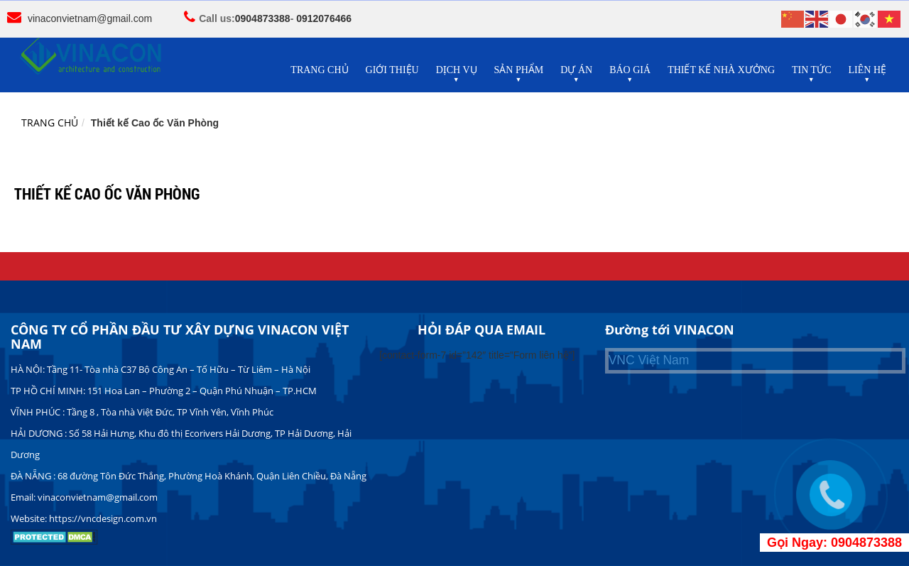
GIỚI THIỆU (392, 70)
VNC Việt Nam (649, 360)
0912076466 (324, 18)
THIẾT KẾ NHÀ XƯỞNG (721, 70)
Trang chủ (49, 122)
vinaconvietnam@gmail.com (90, 18)
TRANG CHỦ (319, 70)
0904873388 (262, 18)
